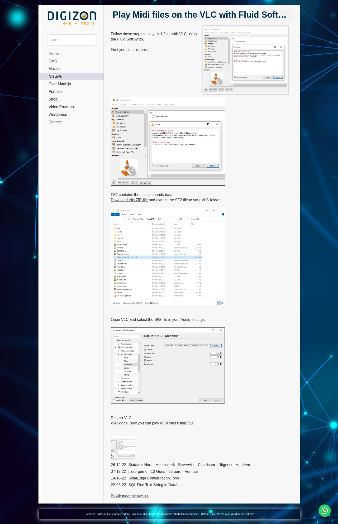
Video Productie (62, 107)
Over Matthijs (60, 84)
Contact (55, 122)
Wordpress (58, 114)
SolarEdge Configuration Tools (154, 478)
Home (54, 53)
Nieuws (55, 76)
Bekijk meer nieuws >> (130, 496)
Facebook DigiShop (142, 514)
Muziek (55, 69)
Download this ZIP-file (129, 200)
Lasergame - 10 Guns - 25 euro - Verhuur (163, 471)
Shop (53, 99)
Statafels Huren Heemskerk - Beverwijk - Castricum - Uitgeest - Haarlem (189, 465)
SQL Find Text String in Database (157, 485)
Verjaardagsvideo (119, 514)
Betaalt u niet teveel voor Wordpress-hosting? (227, 514)
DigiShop (101, 514)
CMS (53, 61)
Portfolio (56, 92)
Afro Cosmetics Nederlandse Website (177, 514)
